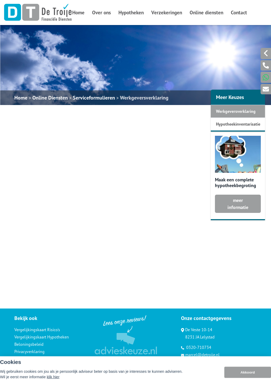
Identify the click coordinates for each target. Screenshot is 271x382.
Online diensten (206, 12)
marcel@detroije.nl (200, 354)
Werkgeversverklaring (144, 97)
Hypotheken (131, 12)
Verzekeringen (166, 12)
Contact (239, 12)
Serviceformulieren (94, 97)
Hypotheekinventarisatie (238, 124)
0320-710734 (196, 347)
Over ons (101, 12)
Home (78, 12)
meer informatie (237, 203)
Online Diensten (50, 97)
